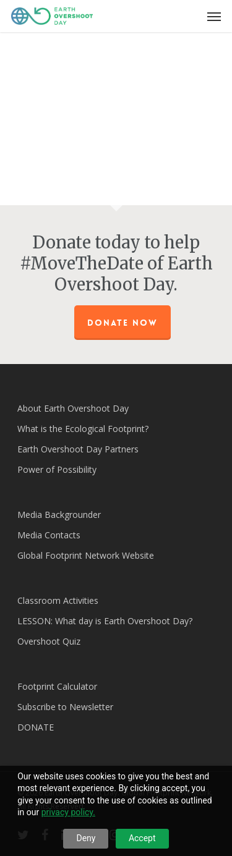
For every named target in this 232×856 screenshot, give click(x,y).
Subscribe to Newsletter (65, 707)
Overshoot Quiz (48, 641)
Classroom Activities (57, 600)
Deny (85, 838)
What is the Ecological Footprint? (82, 428)
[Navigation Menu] (214, 16)
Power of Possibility (57, 469)
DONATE (35, 727)
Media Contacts (48, 535)
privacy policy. (68, 812)
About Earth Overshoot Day (73, 408)
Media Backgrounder (59, 514)
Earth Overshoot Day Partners (78, 449)
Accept (142, 838)
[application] (116, 112)
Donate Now (122, 322)
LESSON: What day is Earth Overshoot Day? (104, 621)
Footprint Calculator (57, 686)
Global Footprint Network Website (85, 555)
